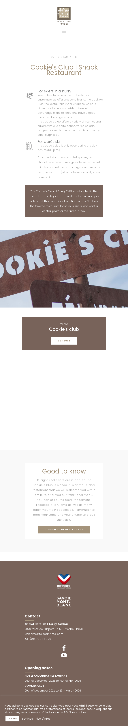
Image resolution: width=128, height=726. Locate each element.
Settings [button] (27, 718)
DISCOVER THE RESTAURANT (64, 529)
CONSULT (64, 340)
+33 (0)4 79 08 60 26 (38, 639)
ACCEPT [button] (12, 718)
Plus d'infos (43, 718)
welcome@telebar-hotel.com (44, 634)
